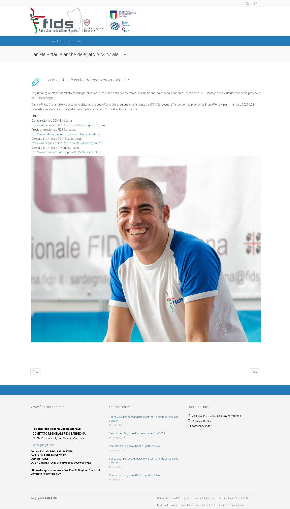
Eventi (244, 498)
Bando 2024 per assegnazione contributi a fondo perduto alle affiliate (143, 460)
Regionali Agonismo (204, 498)
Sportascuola (238, 505)
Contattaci (56, 41)
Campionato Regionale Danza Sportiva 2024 (134, 475)
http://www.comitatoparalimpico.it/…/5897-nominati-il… (66, 152)
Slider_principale (219, 505)
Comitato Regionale (181, 498)
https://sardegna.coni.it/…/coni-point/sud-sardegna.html (67, 143)
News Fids (186, 505)
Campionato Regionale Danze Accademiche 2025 (137, 433)
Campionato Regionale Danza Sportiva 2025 (134, 445)
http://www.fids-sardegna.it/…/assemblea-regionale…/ (65, 134)
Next (255, 371)
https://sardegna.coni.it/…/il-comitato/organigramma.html (68, 125)
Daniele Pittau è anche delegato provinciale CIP (87, 80)
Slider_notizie (201, 505)
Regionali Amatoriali (228, 498)
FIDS (54, 498)
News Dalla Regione (167, 505)
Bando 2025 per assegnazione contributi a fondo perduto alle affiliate (143, 418)
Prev (35, 371)
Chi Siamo (162, 498)
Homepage (76, 41)
